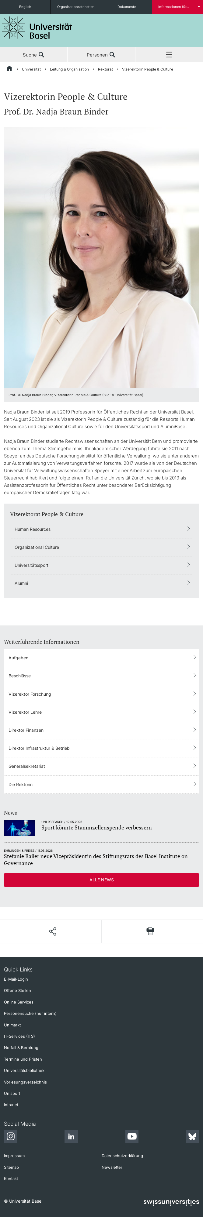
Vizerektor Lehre (25, 712)
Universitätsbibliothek (24, 1070)
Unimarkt (12, 1024)
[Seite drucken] (150, 931)
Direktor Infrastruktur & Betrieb (39, 748)
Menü (169, 55)
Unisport (12, 1093)
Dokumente (126, 7)
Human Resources (33, 529)
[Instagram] (10, 1137)
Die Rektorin (21, 784)
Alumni (21, 583)
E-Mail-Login (16, 979)
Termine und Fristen (23, 1059)
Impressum (14, 1155)
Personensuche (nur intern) (30, 1013)
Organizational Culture (37, 547)
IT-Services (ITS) (19, 1036)
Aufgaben (18, 657)
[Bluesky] (192, 1137)
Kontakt (11, 1178)
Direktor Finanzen (26, 730)
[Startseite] (9, 69)
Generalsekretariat (27, 766)
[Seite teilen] (52, 931)
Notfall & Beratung (21, 1047)
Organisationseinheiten (76, 7)
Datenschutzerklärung (122, 1155)
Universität (31, 69)
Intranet (11, 1104)
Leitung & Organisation (69, 69)
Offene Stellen (17, 990)
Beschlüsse (20, 675)
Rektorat (105, 69)
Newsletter (112, 1167)
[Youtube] (131, 1137)
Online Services (18, 1002)
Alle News (101, 879)
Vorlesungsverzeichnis (25, 1082)
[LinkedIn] (71, 1137)
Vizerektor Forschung (30, 694)
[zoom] (101, 257)
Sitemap (11, 1167)
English (25, 7)
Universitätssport (31, 565)
